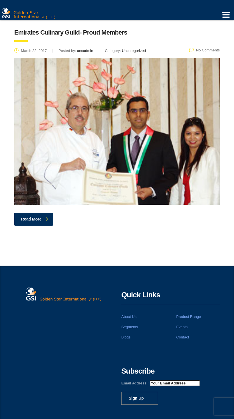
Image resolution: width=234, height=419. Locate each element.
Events (182, 327)
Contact (182, 337)
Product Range (188, 316)
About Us (128, 316)
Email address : (160, 383)
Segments (129, 327)
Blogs (126, 337)
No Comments (204, 50)
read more (34, 219)
